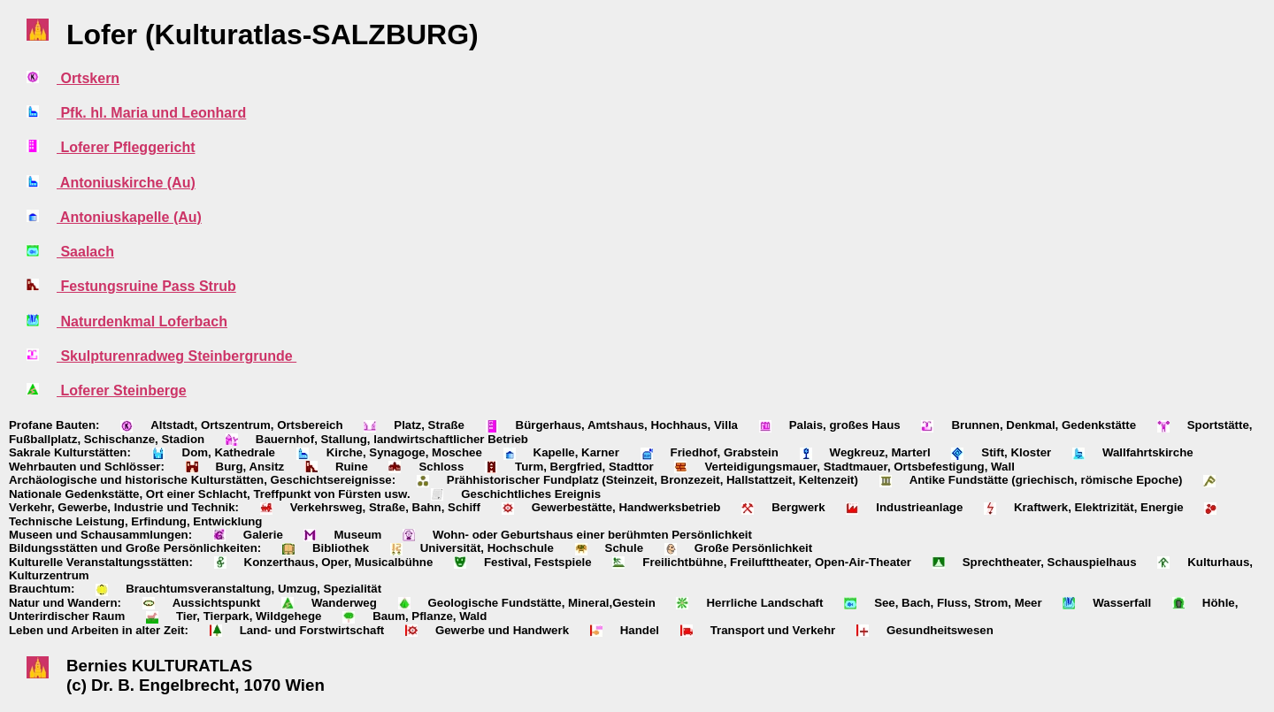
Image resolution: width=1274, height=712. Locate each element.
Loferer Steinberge (122, 390)
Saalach (85, 251)
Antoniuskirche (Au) (126, 182)
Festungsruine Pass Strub (146, 286)
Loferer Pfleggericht (126, 147)
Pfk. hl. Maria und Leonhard (151, 112)
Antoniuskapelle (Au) (129, 217)
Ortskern (88, 78)
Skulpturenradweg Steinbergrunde (176, 356)
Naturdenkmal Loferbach (142, 321)
